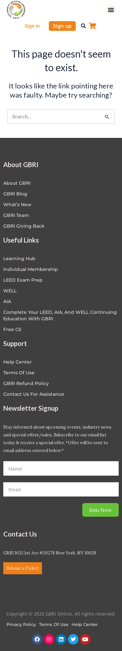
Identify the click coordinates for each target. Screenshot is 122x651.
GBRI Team (16, 215)
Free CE (12, 329)
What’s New (17, 204)
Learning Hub (19, 258)
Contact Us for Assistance (33, 394)
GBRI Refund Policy (26, 383)
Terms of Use (18, 373)
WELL (10, 291)
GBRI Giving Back (24, 226)
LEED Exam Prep (23, 280)
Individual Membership (30, 269)
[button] (111, 10)
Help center (17, 362)
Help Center (85, 624)
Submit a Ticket (23, 568)
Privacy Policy (21, 624)
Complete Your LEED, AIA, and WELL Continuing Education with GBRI (60, 315)
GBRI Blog (15, 194)
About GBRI (17, 183)
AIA (7, 301)
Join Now (100, 510)
